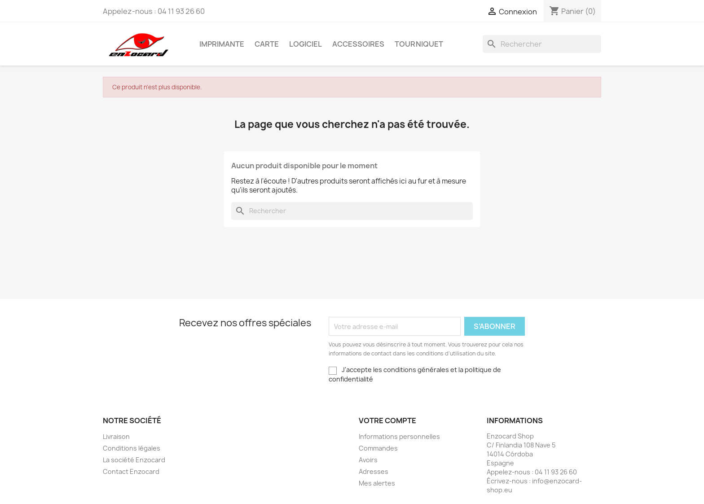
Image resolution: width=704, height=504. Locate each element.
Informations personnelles (399, 436)
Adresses (373, 471)
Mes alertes (377, 483)
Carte (267, 44)
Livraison (116, 436)
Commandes (378, 448)
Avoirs (368, 460)
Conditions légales (131, 448)
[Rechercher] (542, 44)
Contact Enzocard (131, 471)
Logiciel (305, 44)
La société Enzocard (134, 460)
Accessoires (358, 44)
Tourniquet (419, 44)
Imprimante (221, 44)
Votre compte (387, 420)
